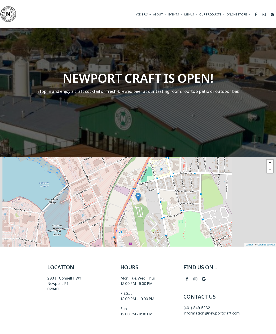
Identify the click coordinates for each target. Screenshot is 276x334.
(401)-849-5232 (196, 307)
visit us (143, 14)
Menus (190, 14)
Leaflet (249, 244)
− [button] (270, 169)
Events (175, 14)
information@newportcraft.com (211, 313)
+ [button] (270, 163)
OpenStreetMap (266, 244)
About (159, 14)
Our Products (211, 14)
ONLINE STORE (238, 14)
